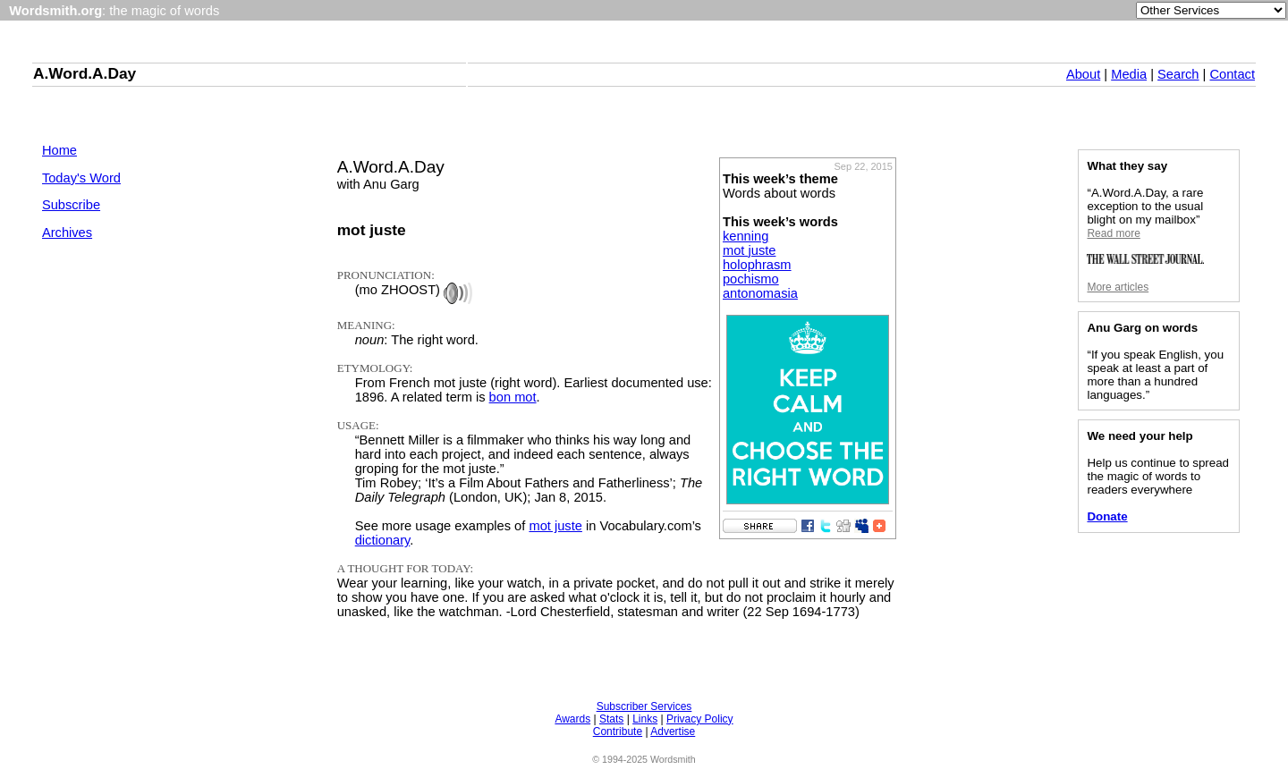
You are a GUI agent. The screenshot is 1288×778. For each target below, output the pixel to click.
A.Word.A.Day (84, 73)
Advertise (672, 731)
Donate (1107, 516)
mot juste (749, 250)
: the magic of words (114, 11)
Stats (611, 719)
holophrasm (757, 265)
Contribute (617, 731)
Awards (572, 719)
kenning (745, 236)
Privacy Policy (699, 719)
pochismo (751, 279)
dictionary (383, 540)
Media (1129, 74)
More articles (1117, 287)
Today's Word (81, 178)
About (1083, 74)
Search (1178, 74)
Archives (67, 232)
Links (644, 719)
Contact (1232, 74)
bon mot (513, 397)
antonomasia (760, 293)
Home (59, 150)
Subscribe (71, 205)
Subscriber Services (644, 706)
